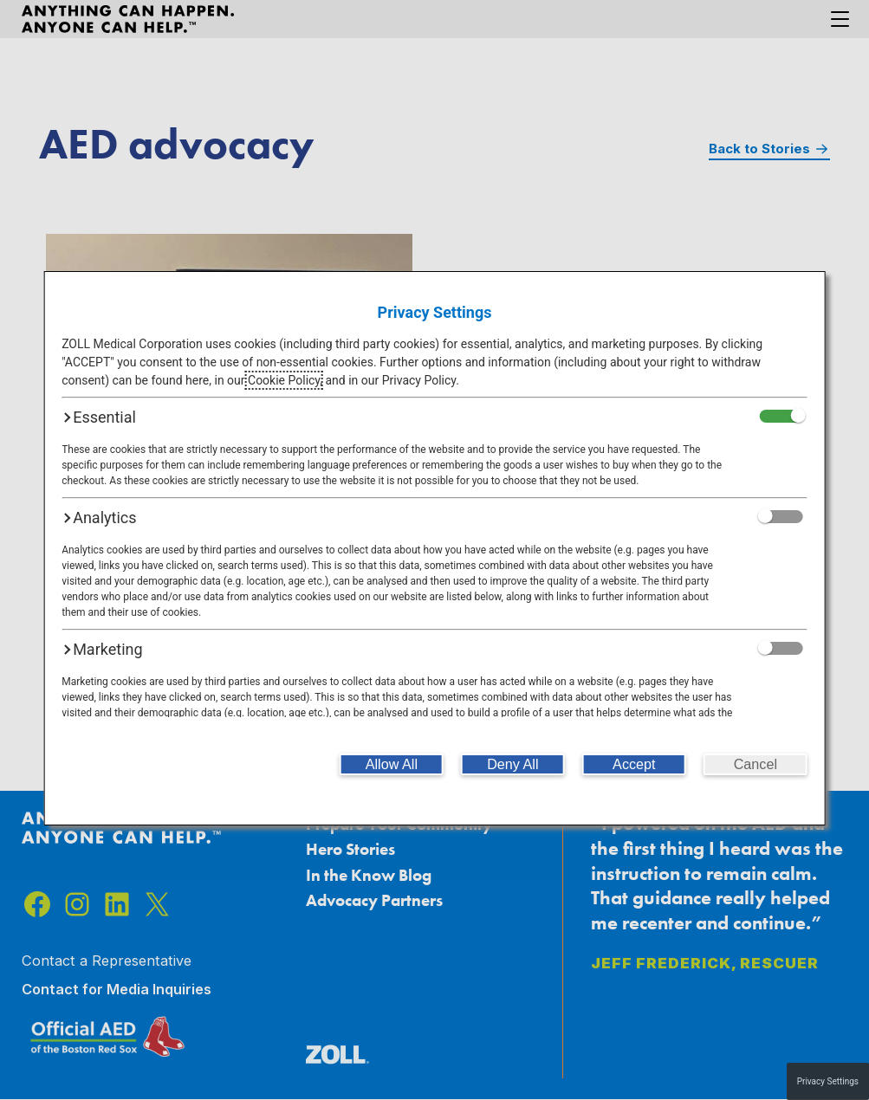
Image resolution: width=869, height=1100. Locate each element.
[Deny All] (513, 764)
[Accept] (634, 764)
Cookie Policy (284, 380)
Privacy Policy (419, 380)
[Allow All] (392, 764)
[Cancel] (755, 764)
